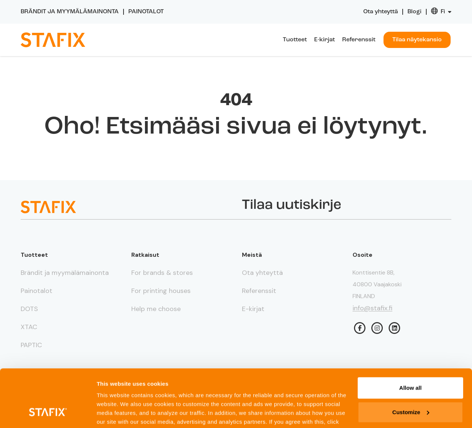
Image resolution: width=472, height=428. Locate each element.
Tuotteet (295, 40)
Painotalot (146, 12)
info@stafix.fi (372, 308)
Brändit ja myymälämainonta (70, 12)
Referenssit (358, 40)
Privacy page (133, 392)
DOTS (29, 308)
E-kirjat (324, 40)
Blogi (414, 12)
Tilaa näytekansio (417, 40)
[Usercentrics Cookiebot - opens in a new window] (47, 413)
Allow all (410, 338)
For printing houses (161, 290)
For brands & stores (162, 272)
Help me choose (156, 308)
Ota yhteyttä (380, 12)
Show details (114, 413)
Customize (410, 362)
